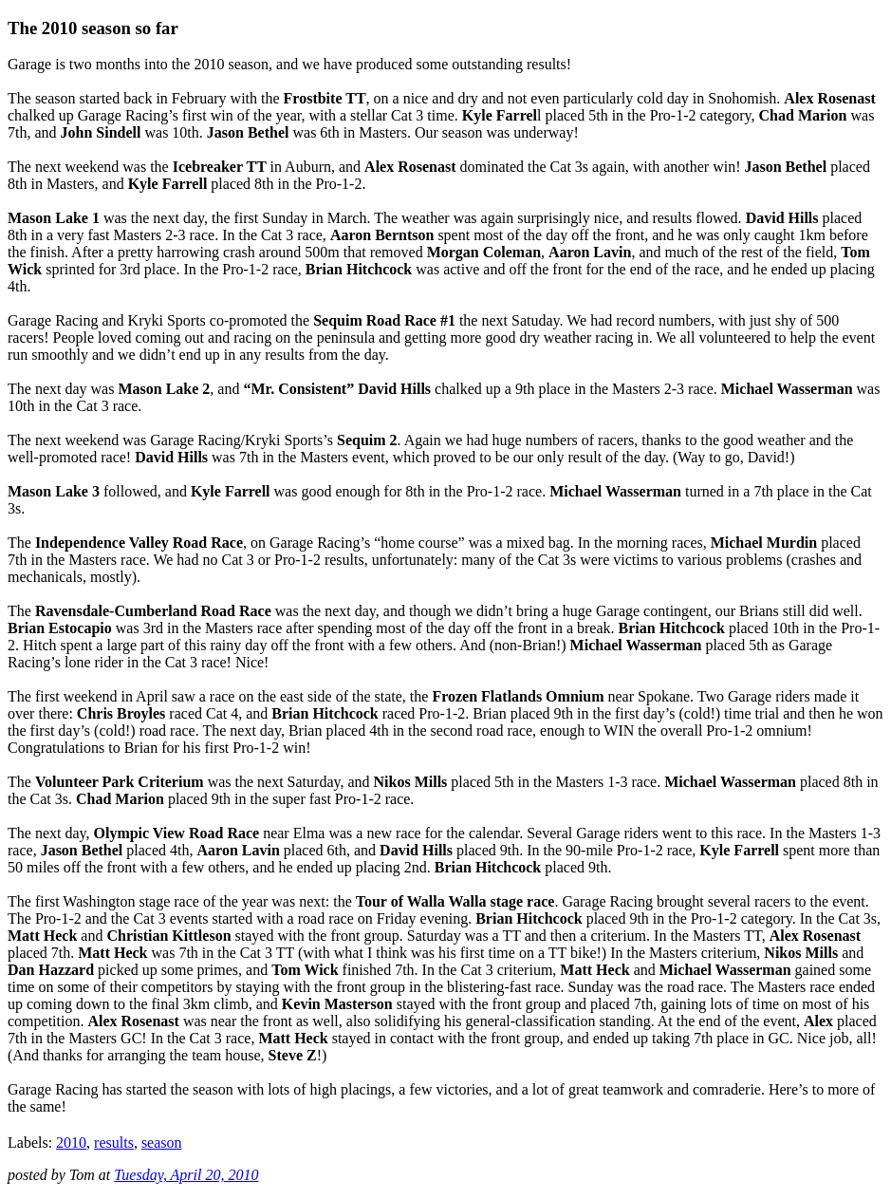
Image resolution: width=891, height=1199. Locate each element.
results (114, 1142)
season (161, 1142)
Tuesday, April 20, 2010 (186, 1175)
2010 (71, 1142)
